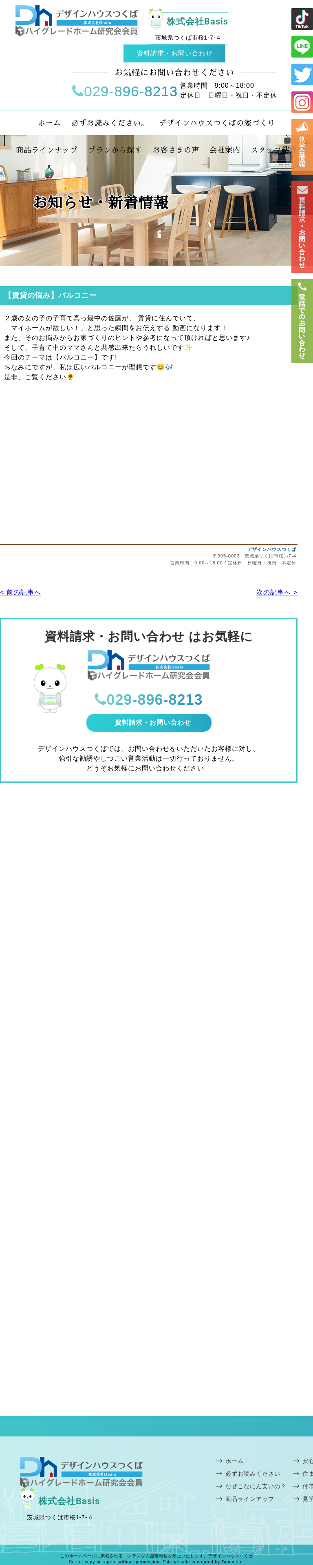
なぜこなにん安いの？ (256, 1486)
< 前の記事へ (20, 592)
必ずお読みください (252, 1473)
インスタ (302, 102)
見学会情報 (302, 147)
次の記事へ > (277, 592)
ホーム (234, 1461)
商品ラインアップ (249, 1499)
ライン (302, 19)
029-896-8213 (125, 91)
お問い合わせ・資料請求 (302, 227)
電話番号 (302, 321)
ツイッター (302, 74)
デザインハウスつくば (271, 549)
